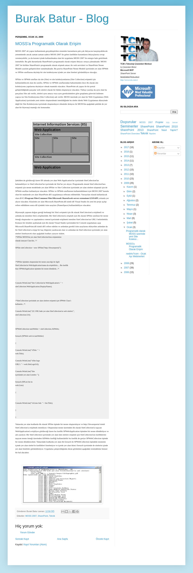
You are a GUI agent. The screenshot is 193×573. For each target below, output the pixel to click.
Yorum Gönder (27, 532)
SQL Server (172, 122)
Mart (129, 218)
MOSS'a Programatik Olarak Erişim (48, 43)
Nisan (130, 213)
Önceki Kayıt (102, 539)
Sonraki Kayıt (22, 539)
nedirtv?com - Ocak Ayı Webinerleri (136, 255)
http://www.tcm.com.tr (129, 80)
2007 (127, 267)
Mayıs (130, 209)
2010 (127, 178)
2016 (127, 151)
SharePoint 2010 (167, 126)
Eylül (129, 196)
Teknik (52, 516)
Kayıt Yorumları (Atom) (35, 544)
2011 (127, 174)
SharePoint (43, 516)
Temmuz (131, 204)
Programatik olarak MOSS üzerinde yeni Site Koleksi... (135, 235)
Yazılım (152, 133)
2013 (127, 165)
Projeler (159, 122)
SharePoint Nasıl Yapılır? (162, 130)
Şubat (130, 222)
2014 (127, 160)
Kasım (130, 187)
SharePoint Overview (130, 133)
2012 (127, 169)
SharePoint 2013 (132, 129)
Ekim (129, 191)
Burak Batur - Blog (62, 18)
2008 (127, 263)
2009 (127, 183)
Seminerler (129, 126)
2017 (127, 147)
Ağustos (131, 200)
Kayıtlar (159, 147)
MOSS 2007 (31, 516)
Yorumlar (160, 153)
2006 (127, 272)
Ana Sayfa (62, 539)
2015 (127, 156)
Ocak (130, 227)
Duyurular (128, 122)
